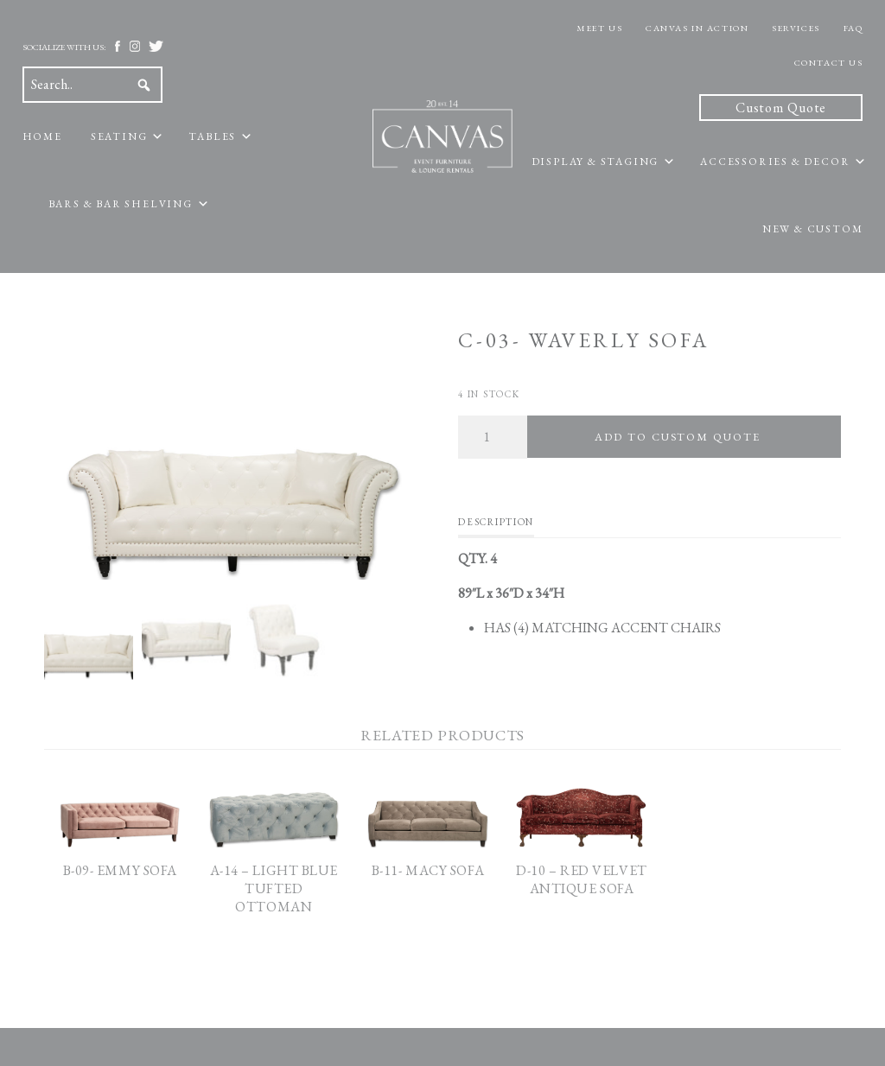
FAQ (853, 28)
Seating (119, 136)
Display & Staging (595, 161)
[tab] (495, 526)
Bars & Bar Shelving (120, 204)
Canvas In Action (697, 28)
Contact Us (828, 62)
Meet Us (599, 28)
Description (495, 522)
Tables (212, 136)
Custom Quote (781, 107)
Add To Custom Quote (677, 436)
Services (795, 28)
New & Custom (812, 229)
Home (42, 136)
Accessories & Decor (775, 161)
